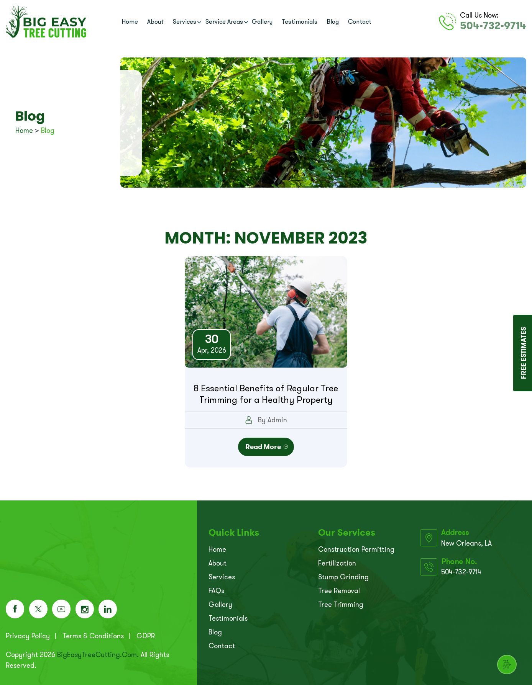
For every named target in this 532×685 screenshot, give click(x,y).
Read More (261, 445)
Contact (359, 22)
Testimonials (299, 22)
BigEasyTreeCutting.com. (98, 653)
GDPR (145, 634)
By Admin (266, 420)
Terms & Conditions (93, 634)
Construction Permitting (356, 547)
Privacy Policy (28, 634)
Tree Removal (339, 588)
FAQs (216, 588)
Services (184, 22)
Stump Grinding (343, 574)
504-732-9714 (494, 25)
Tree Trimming (340, 602)
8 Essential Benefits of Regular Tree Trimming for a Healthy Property (266, 394)
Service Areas (224, 22)
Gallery (262, 22)
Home (130, 22)
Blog (333, 22)
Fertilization (337, 561)
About (155, 22)
